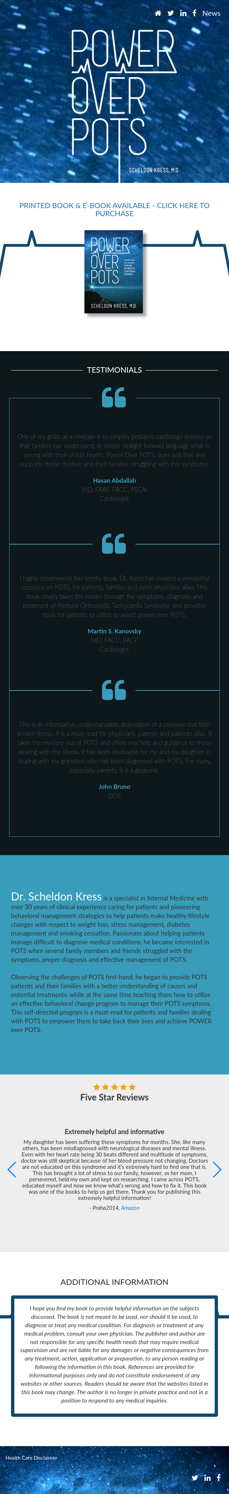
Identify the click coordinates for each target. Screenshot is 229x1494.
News (211, 12)
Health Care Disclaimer (31, 1458)
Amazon (130, 1207)
